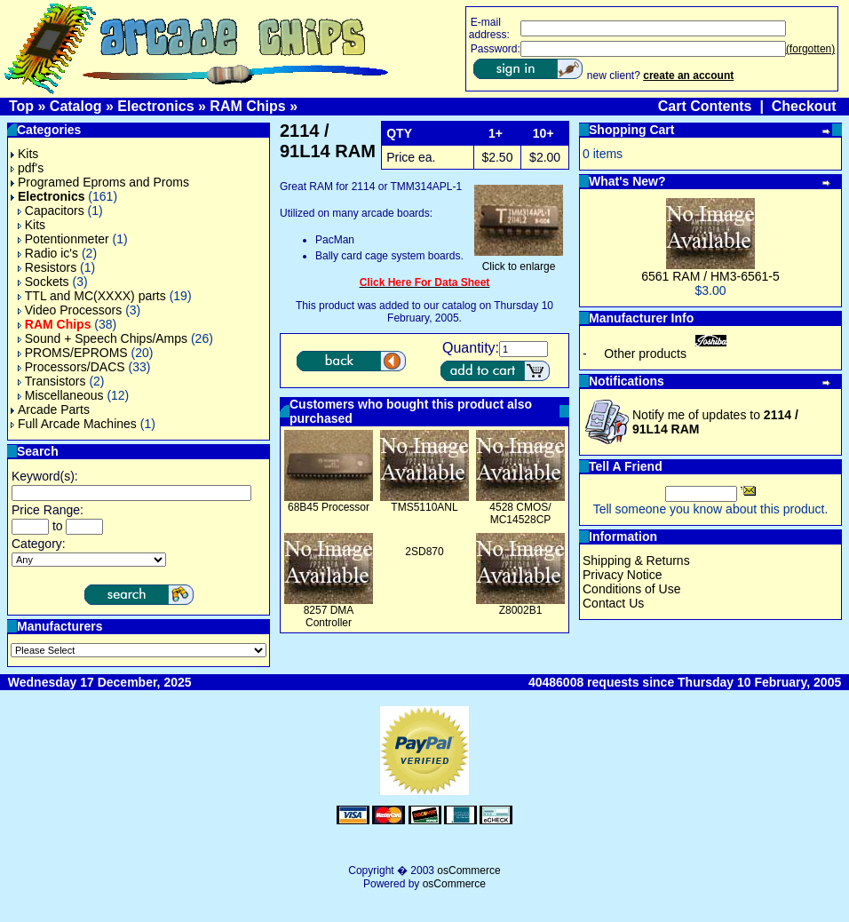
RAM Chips (247, 106)
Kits (24, 154)
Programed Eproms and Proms (100, 182)
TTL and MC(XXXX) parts (92, 296)
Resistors (47, 267)
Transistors (52, 381)
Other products (645, 353)
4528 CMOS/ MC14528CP (520, 513)
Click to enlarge (518, 261)
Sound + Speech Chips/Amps (102, 338)
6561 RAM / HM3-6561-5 (710, 276)
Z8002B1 (521, 610)
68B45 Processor (328, 507)
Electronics (155, 106)
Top (21, 106)
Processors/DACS (71, 367)
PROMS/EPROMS (73, 353)
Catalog (76, 106)
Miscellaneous (61, 395)
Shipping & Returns (636, 560)
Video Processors (70, 310)
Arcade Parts (50, 409)
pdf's (27, 168)
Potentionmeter (63, 239)
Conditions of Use (632, 589)
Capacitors (51, 210)
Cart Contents (705, 106)
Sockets (43, 281)
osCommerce (468, 870)
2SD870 (424, 551)
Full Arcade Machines (74, 424)
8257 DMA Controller (329, 616)
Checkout (804, 106)
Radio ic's (48, 253)
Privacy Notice (622, 575)
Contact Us (613, 603)
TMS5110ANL (424, 507)
